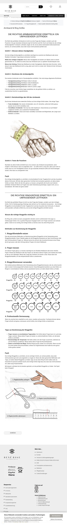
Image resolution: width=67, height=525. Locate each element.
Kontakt (34, 16)
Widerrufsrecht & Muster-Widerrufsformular (47, 460)
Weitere (6, 16)
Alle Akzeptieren (56, 515)
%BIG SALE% (25, 16)
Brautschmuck (42, 500)
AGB (37, 463)
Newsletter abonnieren (11, 496)
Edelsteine (39, 468)
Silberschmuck (42, 497)
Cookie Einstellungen (41, 473)
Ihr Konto (7, 490)
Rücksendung (8, 499)
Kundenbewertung (10, 505)
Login (50, 1)
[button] (60, 6)
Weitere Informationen (56, 519)
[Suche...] (41, 6)
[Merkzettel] (50, 6)
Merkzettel (8, 493)
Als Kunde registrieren (11, 487)
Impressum (39, 452)
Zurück (13, 433)
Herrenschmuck (42, 503)
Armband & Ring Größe (55, 16)
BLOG (6, 511)
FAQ (6, 508)
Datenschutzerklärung (34, 521)
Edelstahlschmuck (42, 498)
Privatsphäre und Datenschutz (44, 465)
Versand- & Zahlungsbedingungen (45, 457)
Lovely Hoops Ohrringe (44, 505)
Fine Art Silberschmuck (44, 502)
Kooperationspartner (10, 502)
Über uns (43, 16)
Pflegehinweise (40, 471)
